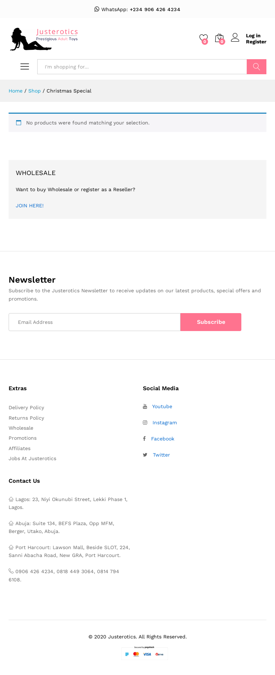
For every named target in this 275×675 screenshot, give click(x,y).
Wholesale (21, 428)
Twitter (161, 455)
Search (256, 66)
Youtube (162, 406)
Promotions (23, 438)
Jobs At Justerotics (32, 458)
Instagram (165, 422)
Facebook (162, 439)
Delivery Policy (26, 407)
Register (256, 41)
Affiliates (19, 448)
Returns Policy (26, 418)
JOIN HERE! (30, 205)
